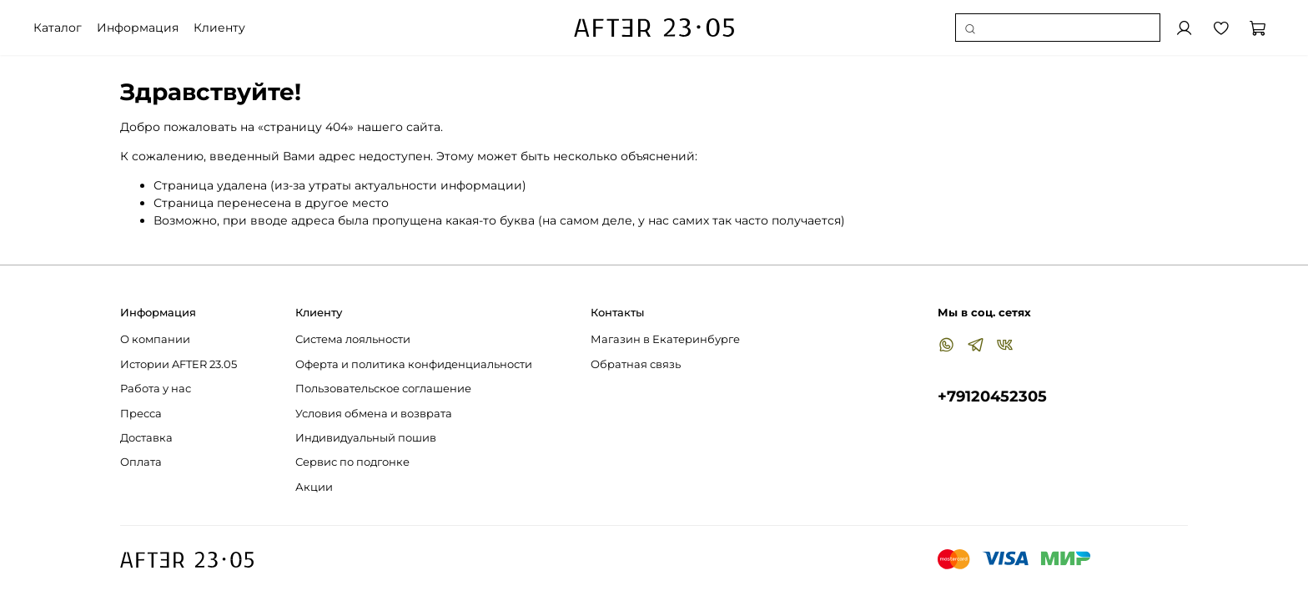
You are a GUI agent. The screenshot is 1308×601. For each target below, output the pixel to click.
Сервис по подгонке (352, 462)
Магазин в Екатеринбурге (665, 339)
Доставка (146, 438)
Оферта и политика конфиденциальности (413, 364)
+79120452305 (992, 396)
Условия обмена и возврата (373, 413)
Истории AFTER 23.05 (178, 364)
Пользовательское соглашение (383, 388)
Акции (314, 487)
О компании (155, 339)
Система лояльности (352, 339)
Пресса (141, 413)
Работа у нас (155, 388)
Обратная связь (636, 364)
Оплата (141, 462)
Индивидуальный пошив (365, 438)
